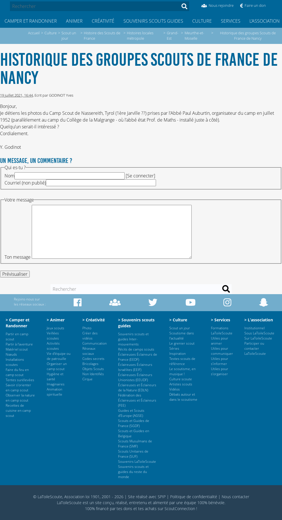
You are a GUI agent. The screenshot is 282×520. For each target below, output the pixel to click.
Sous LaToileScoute (259, 333)
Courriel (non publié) (25, 183)
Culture (202, 21)
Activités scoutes (53, 346)
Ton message (18, 257)
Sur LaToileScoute (258, 338)
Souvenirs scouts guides (153, 21)
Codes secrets (93, 358)
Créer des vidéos (90, 336)
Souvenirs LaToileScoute (137, 461)
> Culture (178, 319)
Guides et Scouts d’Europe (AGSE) (131, 413)
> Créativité (93, 319)
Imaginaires (56, 384)
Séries (174, 348)
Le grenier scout (182, 343)
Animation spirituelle (54, 392)
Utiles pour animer (219, 341)
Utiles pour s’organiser (219, 371)
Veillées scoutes (53, 336)
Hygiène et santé (55, 376)
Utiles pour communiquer (222, 351)
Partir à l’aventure (19, 344)
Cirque (87, 379)
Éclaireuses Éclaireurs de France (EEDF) (137, 357)
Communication (94, 343)
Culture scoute (180, 379)
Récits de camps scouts (136, 349)
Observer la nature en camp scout (20, 398)
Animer (74, 21)
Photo (86, 328)
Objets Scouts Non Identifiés (93, 371)
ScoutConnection (179, 508)
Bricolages (90, 363)
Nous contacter (235, 496)
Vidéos (174, 389)
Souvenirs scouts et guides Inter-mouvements (133, 339)
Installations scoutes (15, 362)
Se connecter (140, 176)
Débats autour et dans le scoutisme (183, 397)
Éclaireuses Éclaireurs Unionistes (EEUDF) (135, 377)
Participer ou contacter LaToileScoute (255, 348)
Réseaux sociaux (88, 351)
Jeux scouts (55, 328)
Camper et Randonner (31, 21)
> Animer (56, 319)
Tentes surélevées (20, 379)
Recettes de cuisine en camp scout (18, 410)
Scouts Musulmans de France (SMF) (135, 444)
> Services (220, 319)
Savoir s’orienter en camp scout (18, 387)
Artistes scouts (180, 384)
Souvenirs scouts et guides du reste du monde (133, 471)
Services (230, 21)
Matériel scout (17, 349)
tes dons (124, 508)
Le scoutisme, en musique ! (182, 371)
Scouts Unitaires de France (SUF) (133, 454)
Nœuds (11, 354)
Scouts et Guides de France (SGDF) (133, 423)
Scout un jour (179, 328)
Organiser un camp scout (57, 366)
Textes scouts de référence (182, 361)
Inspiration (177, 353)
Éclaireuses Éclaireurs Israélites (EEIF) (135, 367)
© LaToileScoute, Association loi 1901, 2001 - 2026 (78, 496)
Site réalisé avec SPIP (147, 496)
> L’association (258, 319)
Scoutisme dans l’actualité (181, 336)
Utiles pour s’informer (219, 361)
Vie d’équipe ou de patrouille (58, 356)
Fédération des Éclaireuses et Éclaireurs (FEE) (137, 400)
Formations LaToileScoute (221, 331)
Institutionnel (254, 328)
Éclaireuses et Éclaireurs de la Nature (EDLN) (137, 387)
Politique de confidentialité (193, 496)
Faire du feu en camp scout (17, 372)
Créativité (103, 21)
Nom (9, 176)
